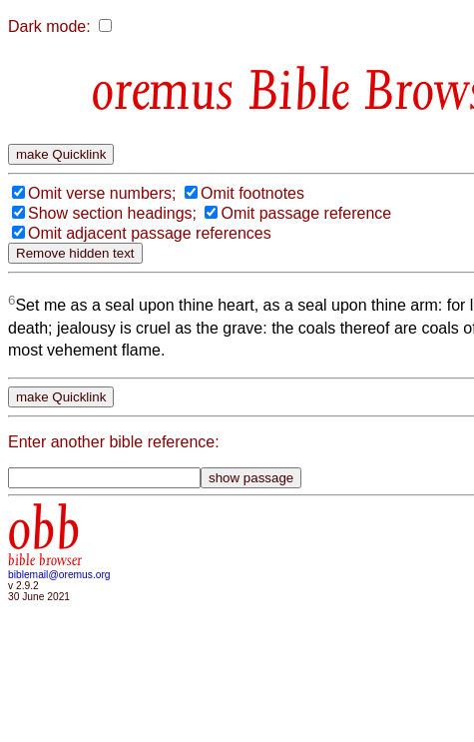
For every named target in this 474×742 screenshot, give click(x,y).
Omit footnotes (252, 193)
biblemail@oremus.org (59, 574)
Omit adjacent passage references (149, 233)
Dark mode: (49, 26)
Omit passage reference (306, 213)
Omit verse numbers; (102, 193)
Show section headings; (112, 213)
